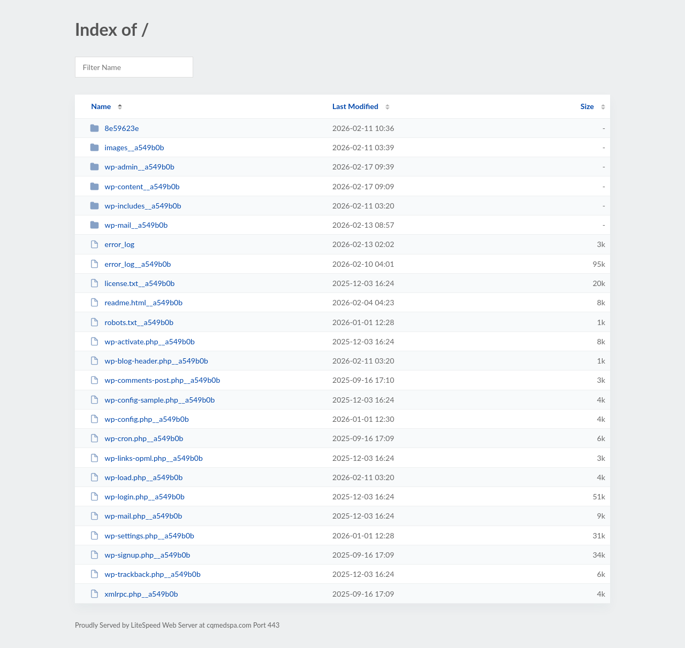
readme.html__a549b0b (136, 302)
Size (587, 106)
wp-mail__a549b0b (129, 224)
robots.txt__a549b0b (131, 322)
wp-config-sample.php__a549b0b (152, 399)
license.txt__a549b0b (132, 283)
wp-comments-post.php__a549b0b (155, 379)
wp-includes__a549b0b (135, 205)
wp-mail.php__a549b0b (136, 515)
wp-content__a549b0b (135, 186)
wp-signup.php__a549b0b (140, 554)
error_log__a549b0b (130, 263)
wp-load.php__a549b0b (136, 477)
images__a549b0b (127, 147)
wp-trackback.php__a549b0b (145, 573)
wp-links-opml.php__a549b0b (146, 457)
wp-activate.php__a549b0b (142, 341)
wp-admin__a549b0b (132, 166)
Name (101, 106)
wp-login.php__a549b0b (137, 496)
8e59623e (114, 128)
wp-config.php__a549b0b (139, 418)
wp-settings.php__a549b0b (142, 535)
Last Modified (355, 106)
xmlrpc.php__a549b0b (134, 593)
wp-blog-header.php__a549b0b (149, 360)
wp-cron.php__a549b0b (136, 438)
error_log (112, 244)
